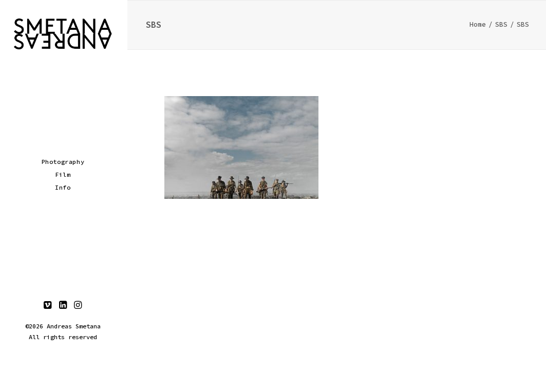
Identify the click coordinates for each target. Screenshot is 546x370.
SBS (501, 24)
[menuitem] (47, 305)
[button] (47, 305)
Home (477, 24)
